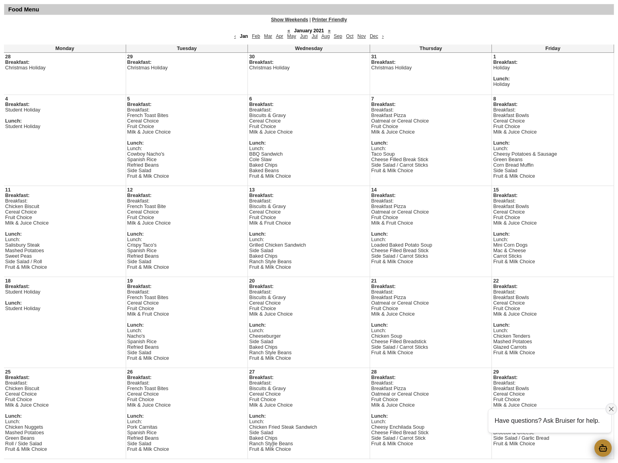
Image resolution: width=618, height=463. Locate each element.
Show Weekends (289, 19)
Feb (256, 36)
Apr (279, 36)
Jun (303, 36)
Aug (325, 36)
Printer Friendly (329, 19)
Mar (268, 36)
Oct (350, 36)
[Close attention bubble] (611, 409)
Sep (338, 36)
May (291, 36)
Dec (374, 36)
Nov (361, 36)
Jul (315, 36)
